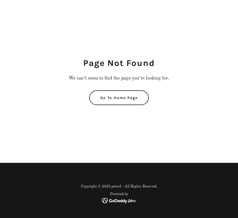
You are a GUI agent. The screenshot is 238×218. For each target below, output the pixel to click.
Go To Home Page (119, 98)
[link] (119, 201)
